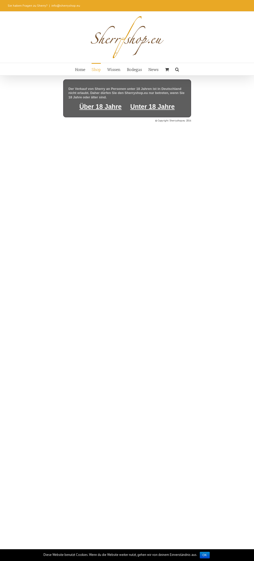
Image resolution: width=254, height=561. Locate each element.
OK (205, 555)
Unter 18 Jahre (152, 106)
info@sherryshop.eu (65, 5)
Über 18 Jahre (100, 106)
